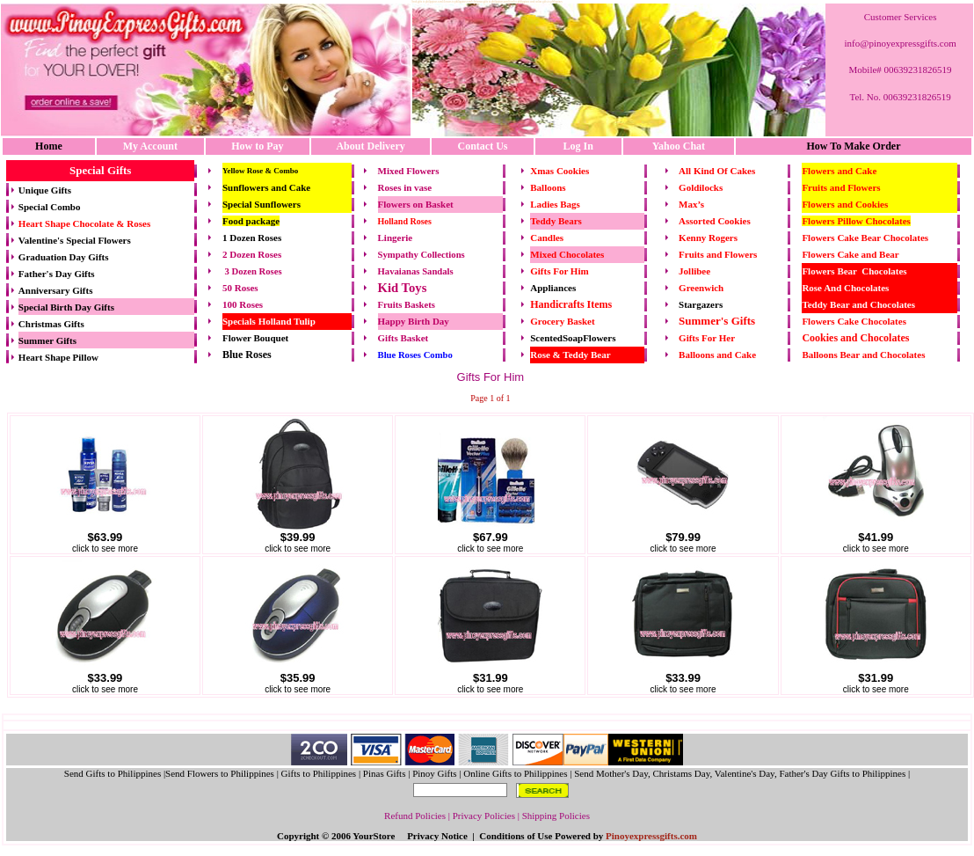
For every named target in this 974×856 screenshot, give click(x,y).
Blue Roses (247, 354)
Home (48, 146)
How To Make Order (853, 146)
